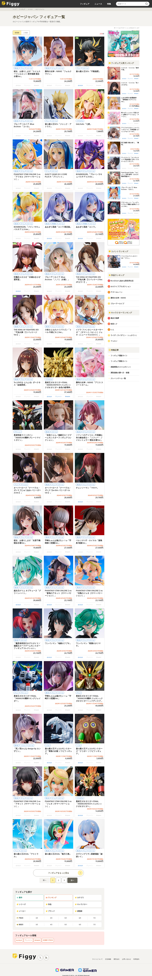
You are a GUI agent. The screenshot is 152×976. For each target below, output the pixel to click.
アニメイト (58, 396)
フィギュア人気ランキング (121, 63)
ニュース (98, 4)
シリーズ (21, 904)
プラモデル (80, 121)
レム (112, 329)
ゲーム (54, 68)
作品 (48, 904)
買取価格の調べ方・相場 (120, 372)
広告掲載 (108, 959)
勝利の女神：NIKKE (118, 298)
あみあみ (80, 85)
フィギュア (84, 4)
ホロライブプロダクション (121, 286)
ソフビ (48, 745)
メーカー (30, 9)
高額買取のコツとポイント (121, 367)
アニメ (23, 68)
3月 (37, 918)
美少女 (16, 68)
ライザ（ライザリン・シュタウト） (124, 335)
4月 (51, 918)
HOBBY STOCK (48, 940)
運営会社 (116, 959)
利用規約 (136, 959)
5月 (65, 918)
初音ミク (114, 324)
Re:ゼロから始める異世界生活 (122, 281)
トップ (14, 9)
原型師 (78, 911)
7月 (94, 918)
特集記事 (114, 350)
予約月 (20, 918)
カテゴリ (79, 897)
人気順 (25, 33)
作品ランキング (116, 275)
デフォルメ (24, 485)
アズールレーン (116, 292)
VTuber (54, 224)
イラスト (23, 745)
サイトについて (97, 959)
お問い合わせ (126, 959)
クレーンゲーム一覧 (118, 378)
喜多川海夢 (115, 318)
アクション (18, 432)
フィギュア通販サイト (119, 355)
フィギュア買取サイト (119, 361)
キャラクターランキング (120, 312)
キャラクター (81, 904)
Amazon (67, 396)
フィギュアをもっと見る (58, 873)
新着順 (17, 33)
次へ (72, 880)
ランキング (51, 897)
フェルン (114, 341)
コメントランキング (118, 251)
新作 (19, 897)
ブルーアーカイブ (117, 303)
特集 (109, 4)
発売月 (20, 924)
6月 (80, 918)
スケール (29, 68)
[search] (146, 4)
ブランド (50, 911)
